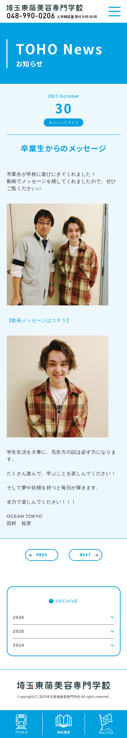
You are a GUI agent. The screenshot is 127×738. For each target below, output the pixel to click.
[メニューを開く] (115, 11)
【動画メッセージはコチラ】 (39, 320)
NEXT (85, 554)
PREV (41, 554)
